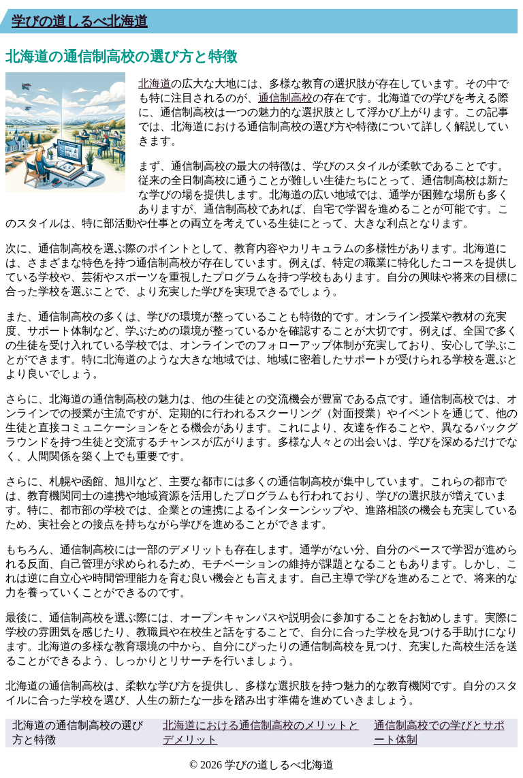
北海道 (154, 83)
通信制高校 (285, 98)
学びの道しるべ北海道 (80, 21)
